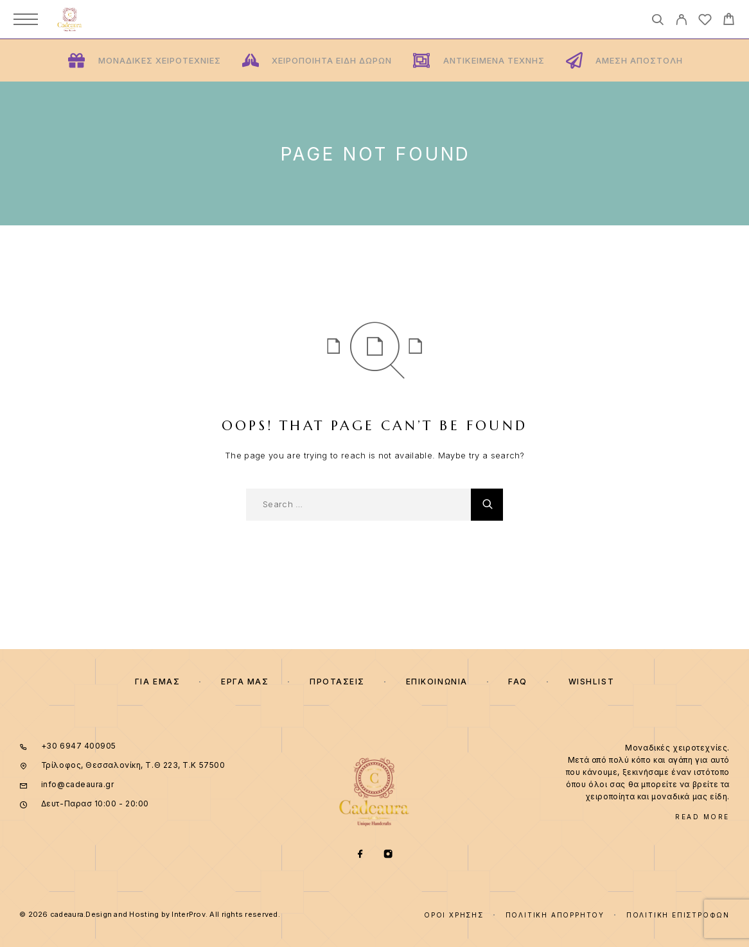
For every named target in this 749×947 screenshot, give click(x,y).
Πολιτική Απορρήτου (555, 915)
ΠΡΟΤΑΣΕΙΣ (337, 681)
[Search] (657, 21)
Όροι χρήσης (454, 915)
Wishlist (591, 681)
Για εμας (157, 681)
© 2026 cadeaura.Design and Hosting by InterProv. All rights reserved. (149, 914)
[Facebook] (360, 854)
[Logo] (69, 19)
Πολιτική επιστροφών (678, 915)
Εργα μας (245, 681)
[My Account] (681, 21)
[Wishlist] (705, 21)
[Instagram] (388, 854)
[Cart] (729, 21)
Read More (702, 817)
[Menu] (25, 19)
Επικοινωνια (437, 681)
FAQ (517, 681)
